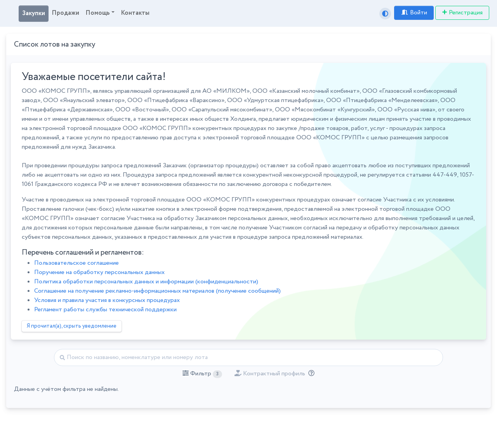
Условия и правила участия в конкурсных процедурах (107, 300)
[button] (202, 373)
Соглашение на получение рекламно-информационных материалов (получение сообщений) (157, 290)
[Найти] (248, 357)
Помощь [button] (97, 13)
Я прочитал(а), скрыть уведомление (71, 326)
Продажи (65, 13)
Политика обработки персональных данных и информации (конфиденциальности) (146, 281)
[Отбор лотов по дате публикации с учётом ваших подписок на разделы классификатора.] (310, 373)
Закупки (33, 13)
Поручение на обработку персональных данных (99, 272)
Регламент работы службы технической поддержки (105, 309)
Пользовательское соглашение (76, 263)
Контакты (135, 13)
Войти (414, 12)
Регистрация (462, 12)
